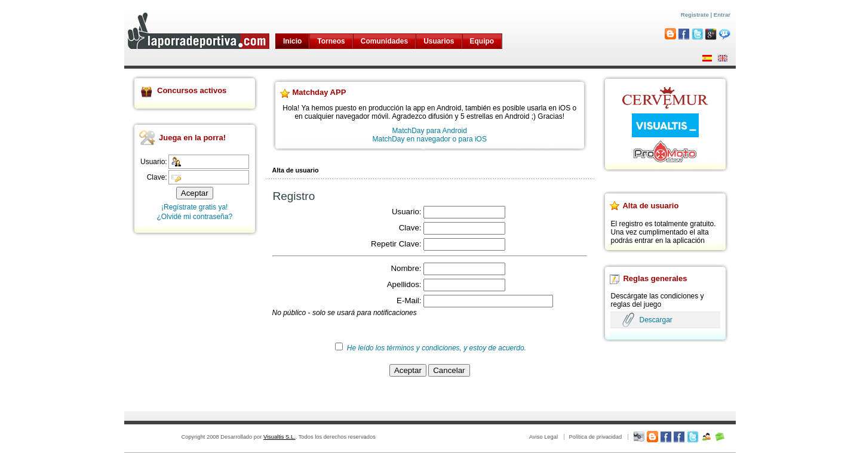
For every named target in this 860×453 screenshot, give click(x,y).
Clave (409, 227)
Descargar (655, 320)
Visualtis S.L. (279, 437)
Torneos (331, 41)
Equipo (482, 41)
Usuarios (438, 41)
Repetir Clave (395, 243)
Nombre (405, 268)
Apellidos (403, 284)
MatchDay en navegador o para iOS (430, 139)
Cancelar (449, 370)
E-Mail (408, 300)
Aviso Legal (543, 437)
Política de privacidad (595, 437)
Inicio (292, 41)
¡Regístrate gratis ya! (194, 207)
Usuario (405, 211)
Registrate (695, 14)
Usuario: (153, 162)
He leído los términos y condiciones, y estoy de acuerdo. (436, 348)
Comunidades (384, 41)
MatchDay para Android (429, 131)
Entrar (722, 14)
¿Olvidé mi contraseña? (194, 216)
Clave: (157, 177)
